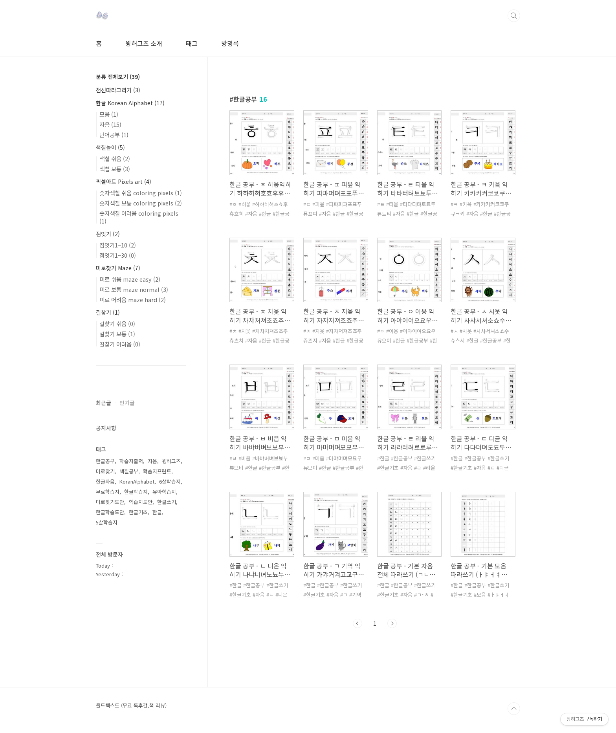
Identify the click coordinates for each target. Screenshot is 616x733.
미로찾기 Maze (118, 268)
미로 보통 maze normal (133, 289)
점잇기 (108, 234)
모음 (108, 114)
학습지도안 (140, 502)
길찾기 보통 (117, 334)
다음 (392, 623)
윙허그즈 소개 (143, 43)
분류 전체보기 (118, 77)
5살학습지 (106, 522)
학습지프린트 (157, 471)
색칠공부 (128, 471)
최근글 (103, 403)
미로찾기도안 (110, 502)
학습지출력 (131, 461)
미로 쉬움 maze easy (129, 279)
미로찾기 (105, 471)
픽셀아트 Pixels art (123, 181)
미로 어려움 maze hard (132, 299)
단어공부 (113, 134)
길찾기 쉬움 (117, 323)
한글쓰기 (166, 502)
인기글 (127, 403)
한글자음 (105, 481)
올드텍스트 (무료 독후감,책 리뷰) (131, 705)
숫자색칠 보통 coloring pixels (140, 203)
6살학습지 (170, 481)
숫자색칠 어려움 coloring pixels (138, 217)
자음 (110, 124)
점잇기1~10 (117, 245)
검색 (514, 16)
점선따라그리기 (118, 90)
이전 (357, 623)
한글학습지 (136, 491)
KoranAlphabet (136, 481)
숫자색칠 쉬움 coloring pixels (140, 193)
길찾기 (108, 312)
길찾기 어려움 (119, 344)
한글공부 (105, 461)
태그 (192, 43)
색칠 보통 (114, 169)
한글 (157, 512)
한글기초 (138, 512)
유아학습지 (164, 491)
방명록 (230, 43)
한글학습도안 (110, 512)
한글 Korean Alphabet (130, 103)
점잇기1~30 (117, 255)
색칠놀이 (110, 147)
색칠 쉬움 (114, 158)
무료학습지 (107, 491)
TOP (514, 708)
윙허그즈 (171, 461)
